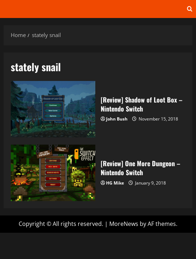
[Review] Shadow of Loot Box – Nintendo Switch (53, 109)
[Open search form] (189, 9)
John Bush (117, 119)
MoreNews (123, 224)
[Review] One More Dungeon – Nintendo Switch (53, 173)
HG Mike (115, 183)
